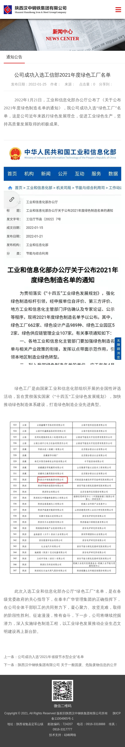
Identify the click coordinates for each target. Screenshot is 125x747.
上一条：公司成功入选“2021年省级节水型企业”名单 (44, 657)
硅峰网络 (70, 735)
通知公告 (14, 57)
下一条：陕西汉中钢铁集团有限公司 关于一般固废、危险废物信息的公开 (60, 665)
